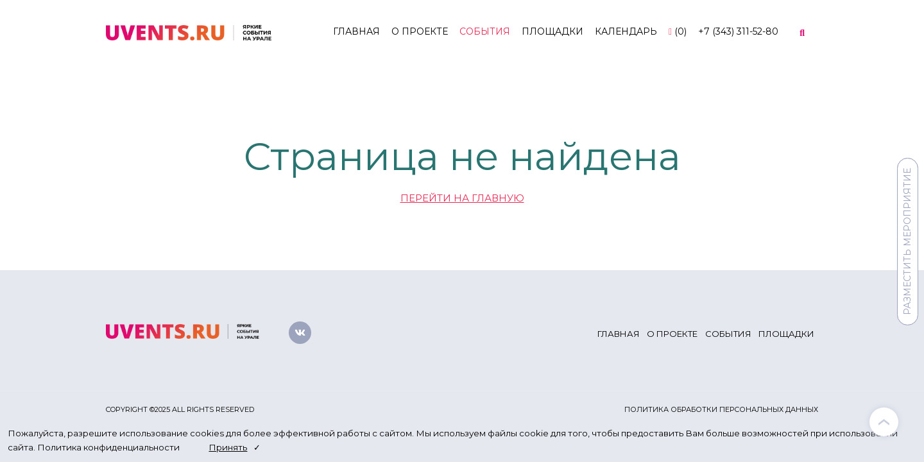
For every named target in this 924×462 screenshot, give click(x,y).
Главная (356, 31)
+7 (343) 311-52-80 (738, 31)
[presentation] (883, 421)
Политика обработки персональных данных (721, 409)
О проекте (419, 31)
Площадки (552, 31)
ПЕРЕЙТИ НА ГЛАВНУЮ (462, 198)
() (678, 31)
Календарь (626, 31)
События (484, 31)
